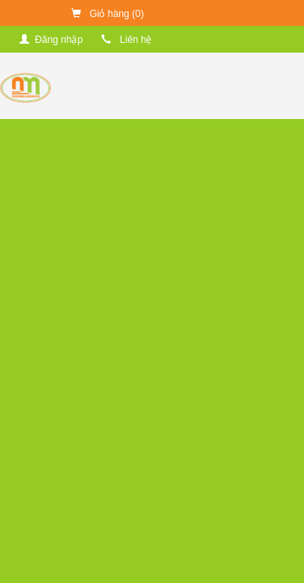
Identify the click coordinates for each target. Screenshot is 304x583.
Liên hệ (126, 39)
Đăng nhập (51, 39)
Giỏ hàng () (107, 13)
